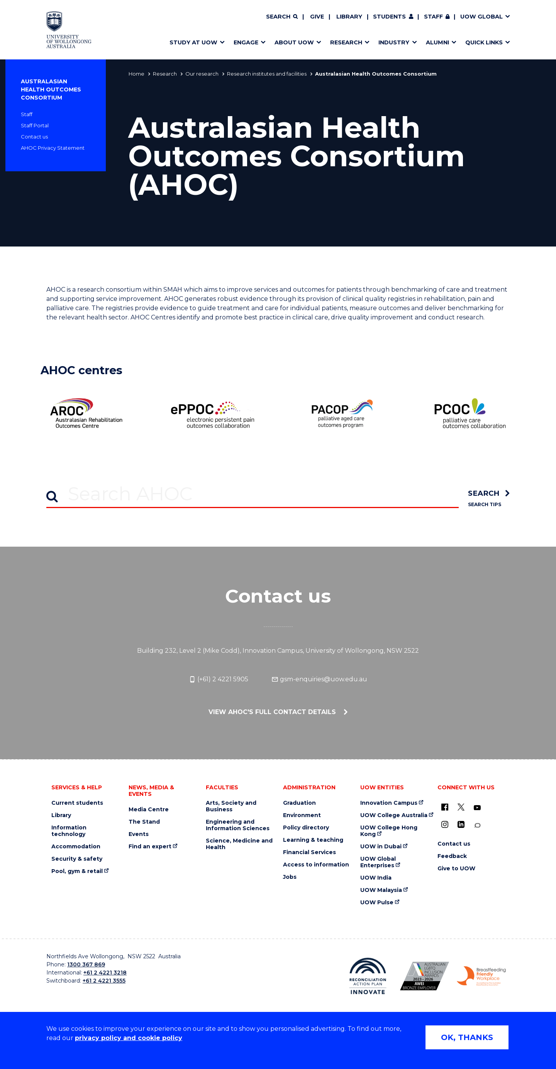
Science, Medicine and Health (239, 844)
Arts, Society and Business (231, 806)
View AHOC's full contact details (273, 712)
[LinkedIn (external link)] (461, 824)
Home (136, 74)
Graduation (299, 803)
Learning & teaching (313, 840)
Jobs (290, 877)
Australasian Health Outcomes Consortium (51, 89)
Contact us (34, 136)
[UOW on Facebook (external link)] (444, 807)
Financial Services (309, 852)
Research (165, 74)
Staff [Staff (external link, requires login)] (433, 16)
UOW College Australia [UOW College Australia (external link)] (393, 815)
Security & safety (76, 859)
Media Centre (149, 809)
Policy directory (306, 827)
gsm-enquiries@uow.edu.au (319, 679)
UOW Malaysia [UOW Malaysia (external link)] (381, 890)
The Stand (144, 822)
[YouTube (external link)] (477, 807)
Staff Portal (35, 125)
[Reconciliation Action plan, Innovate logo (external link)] (367, 976)
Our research (202, 74)
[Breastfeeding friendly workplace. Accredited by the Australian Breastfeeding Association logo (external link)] (481, 976)
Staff (26, 114)
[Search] (282, 17)
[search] (489, 493)
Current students (77, 803)
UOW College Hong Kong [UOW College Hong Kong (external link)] (388, 831)
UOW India (376, 878)
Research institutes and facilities (267, 74)
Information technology (68, 831)
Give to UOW (456, 868)
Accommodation (75, 846)
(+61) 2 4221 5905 (218, 679)
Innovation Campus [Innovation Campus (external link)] (388, 803)
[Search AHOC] (252, 493)
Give (317, 16)
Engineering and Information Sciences (238, 825)
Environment (302, 815)
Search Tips (484, 504)
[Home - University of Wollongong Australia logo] (69, 29)
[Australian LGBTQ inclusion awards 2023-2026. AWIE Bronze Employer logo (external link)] (424, 976)
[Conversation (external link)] (477, 825)
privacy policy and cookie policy (128, 1038)
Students (389, 16)
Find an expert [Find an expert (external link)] (150, 846)
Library (349, 16)
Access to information (316, 864)
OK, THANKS (467, 1037)
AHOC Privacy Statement (53, 148)
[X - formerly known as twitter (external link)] (461, 807)
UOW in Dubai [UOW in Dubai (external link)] (381, 846)
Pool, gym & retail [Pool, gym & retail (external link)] (77, 871)
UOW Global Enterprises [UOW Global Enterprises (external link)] (378, 862)
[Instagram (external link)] (444, 824)
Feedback (452, 856)
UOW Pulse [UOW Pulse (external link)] (376, 902)
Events (139, 834)
